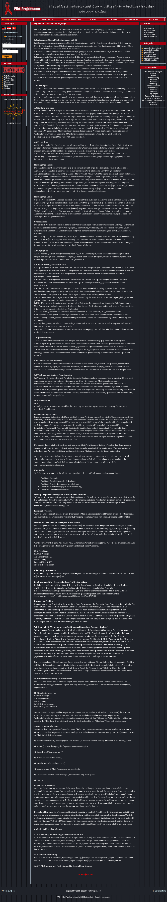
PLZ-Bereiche (9, 76)
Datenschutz (9, 84)
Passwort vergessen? (13, 36)
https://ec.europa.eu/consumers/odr (48, 32)
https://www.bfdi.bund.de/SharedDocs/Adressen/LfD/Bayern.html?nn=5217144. (65, 596)
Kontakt (7, 88)
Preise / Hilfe (9, 80)
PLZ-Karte (8, 78)
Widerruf (7, 82)
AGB (6, 86)
